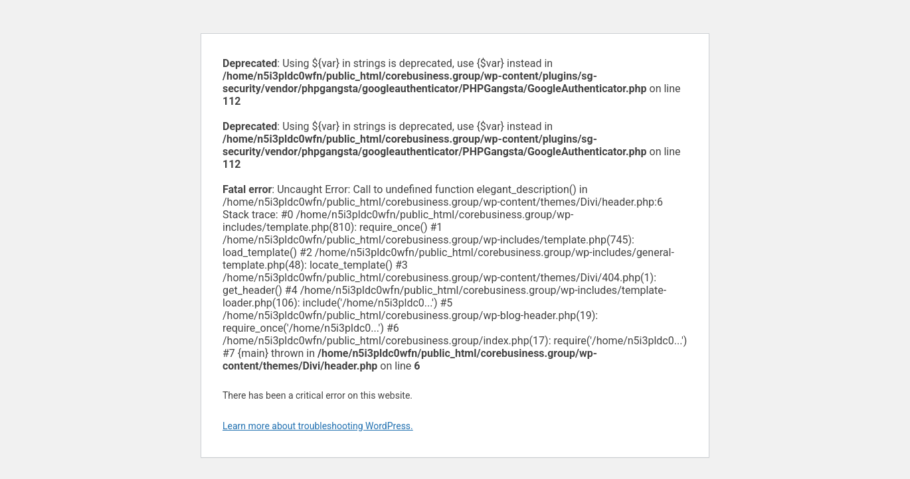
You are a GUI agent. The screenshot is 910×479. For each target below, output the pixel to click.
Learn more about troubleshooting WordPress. (318, 426)
